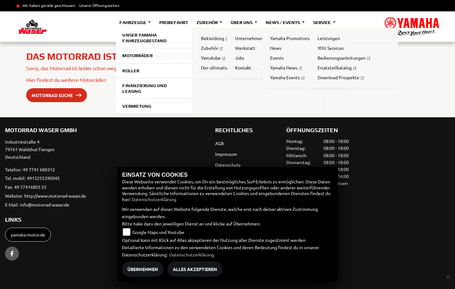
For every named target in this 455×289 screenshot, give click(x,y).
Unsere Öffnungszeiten (99, 5)
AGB (219, 143)
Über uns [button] (242, 22)
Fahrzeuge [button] (133, 22)
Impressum (226, 154)
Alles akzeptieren (195, 269)
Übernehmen (142, 269)
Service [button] (322, 22)
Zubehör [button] (207, 22)
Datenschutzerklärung (154, 199)
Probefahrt (173, 22)
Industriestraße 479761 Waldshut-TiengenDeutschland (30, 149)
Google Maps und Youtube (158, 232)
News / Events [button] (283, 22)
